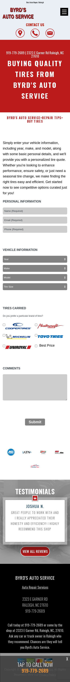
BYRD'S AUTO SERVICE (23, 121)
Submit (35, 426)
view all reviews (35, 555)
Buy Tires (35, 125)
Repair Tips (51, 121)
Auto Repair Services (35, 590)
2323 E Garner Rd (38, 52)
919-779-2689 (15, 52)
